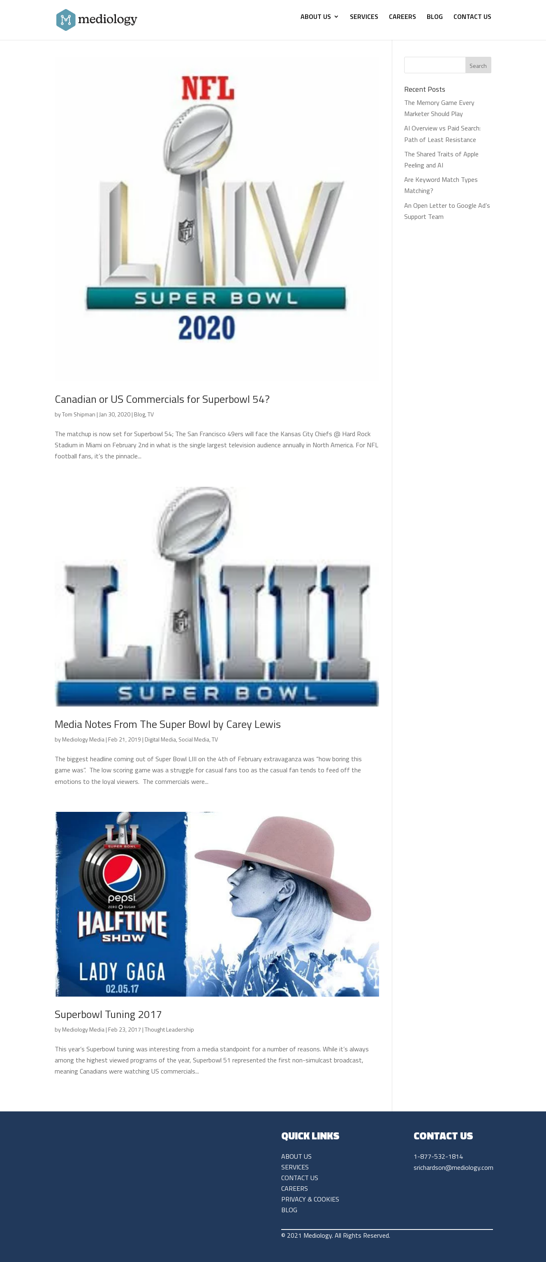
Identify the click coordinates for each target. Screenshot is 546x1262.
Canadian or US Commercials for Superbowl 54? (162, 399)
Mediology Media (83, 739)
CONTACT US (472, 17)
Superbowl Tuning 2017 (108, 1014)
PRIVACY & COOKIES (310, 1199)
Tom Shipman (78, 414)
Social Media (193, 739)
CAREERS (402, 17)
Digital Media (160, 739)
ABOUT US (316, 17)
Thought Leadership (169, 1029)
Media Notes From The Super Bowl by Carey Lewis (168, 724)
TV (151, 414)
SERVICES (364, 17)
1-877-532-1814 (438, 1156)
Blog (139, 414)
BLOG (435, 17)
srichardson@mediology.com (453, 1167)
